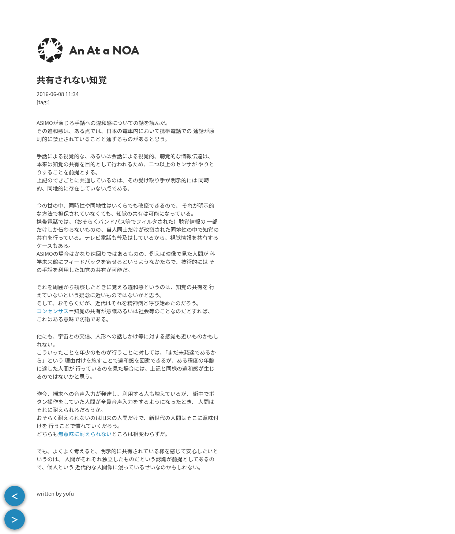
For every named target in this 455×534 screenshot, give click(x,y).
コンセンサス (53, 311)
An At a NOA (104, 50)
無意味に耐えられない (85, 434)
